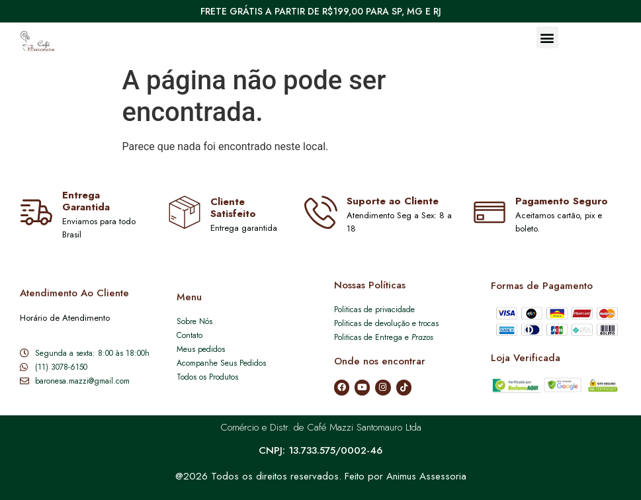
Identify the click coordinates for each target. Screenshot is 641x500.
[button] (547, 37)
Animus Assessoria (426, 476)
